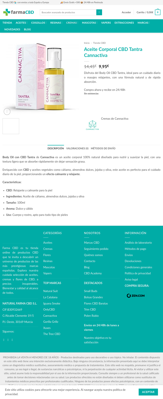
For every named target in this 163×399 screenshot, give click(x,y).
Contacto (89, 261)
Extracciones (124, 22)
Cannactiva (50, 315)
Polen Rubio (91, 315)
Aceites (22, 22)
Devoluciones (133, 261)
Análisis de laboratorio (138, 242)
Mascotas (90, 22)
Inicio (87, 42)
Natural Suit (50, 291)
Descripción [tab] (57, 148)
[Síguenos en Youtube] (13, 339)
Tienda (7, 22)
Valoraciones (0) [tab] (77, 148)
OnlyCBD (49, 309)
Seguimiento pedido (96, 248)
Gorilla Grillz (50, 321)
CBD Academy (93, 273)
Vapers (106, 22)
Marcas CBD (91, 242)
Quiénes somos (93, 254)
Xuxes (47, 327)
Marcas (144, 22)
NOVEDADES (12, 29)
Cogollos (39, 22)
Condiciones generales (138, 267)
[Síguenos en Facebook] (4, 339)
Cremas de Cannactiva (114, 118)
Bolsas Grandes (93, 297)
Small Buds (90, 291)
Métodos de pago (135, 248)
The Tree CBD (51, 333)
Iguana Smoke (51, 303)
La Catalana (50, 297)
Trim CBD (90, 309)
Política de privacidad (138, 273)
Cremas (72, 22)
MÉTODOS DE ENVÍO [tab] (101, 148)
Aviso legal (131, 279)
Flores (47, 254)
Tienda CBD (99, 42)
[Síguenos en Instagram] (9, 339)
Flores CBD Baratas (96, 303)
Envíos (129, 254)
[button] (126, 12)
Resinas (56, 22)
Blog (27, 29)
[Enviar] (99, 12)
